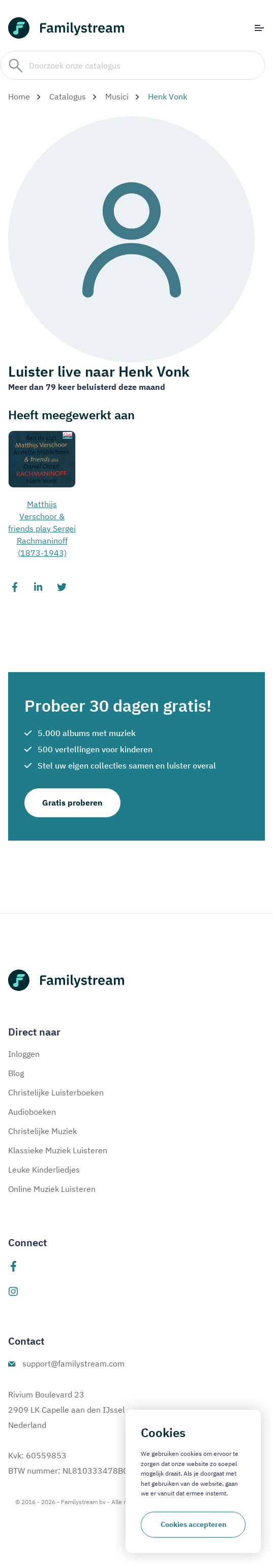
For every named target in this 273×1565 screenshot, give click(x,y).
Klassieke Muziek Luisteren (57, 1150)
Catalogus (67, 96)
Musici (117, 96)
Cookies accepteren (193, 1524)
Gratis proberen (72, 802)
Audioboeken (32, 1112)
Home (19, 96)
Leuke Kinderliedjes (44, 1169)
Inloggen (24, 1054)
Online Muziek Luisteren (52, 1189)
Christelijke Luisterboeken (56, 1092)
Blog (16, 1073)
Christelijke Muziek (42, 1131)
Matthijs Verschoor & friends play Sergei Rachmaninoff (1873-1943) (42, 528)
